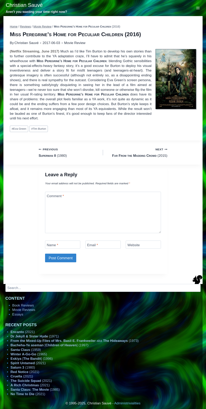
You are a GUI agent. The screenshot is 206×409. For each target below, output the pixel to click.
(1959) (25, 350)
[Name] (62, 244)
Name (52, 245)
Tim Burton (38, 128)
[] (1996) (31, 359)
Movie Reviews (23, 310)
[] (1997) (49, 345)
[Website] (143, 244)
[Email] (103, 244)
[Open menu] (198, 8)
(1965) (28, 354)
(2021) (22, 332)
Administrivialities (127, 403)
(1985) (35, 390)
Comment (55, 196)
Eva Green (19, 128)
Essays (17, 314)
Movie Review (74, 43)
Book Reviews (23, 305)
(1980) (69, 152)
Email (92, 245)
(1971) (34, 336)
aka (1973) (74, 341)
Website (134, 245)
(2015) (136, 152)
